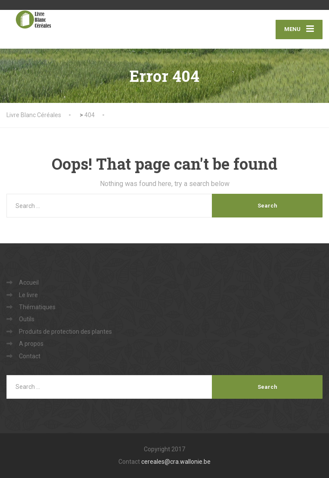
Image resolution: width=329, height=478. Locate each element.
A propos (31, 343)
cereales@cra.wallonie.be (176, 461)
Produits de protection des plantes (65, 331)
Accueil (29, 282)
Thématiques (37, 307)
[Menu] (299, 29)
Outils (26, 319)
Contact (29, 356)
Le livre (28, 295)
